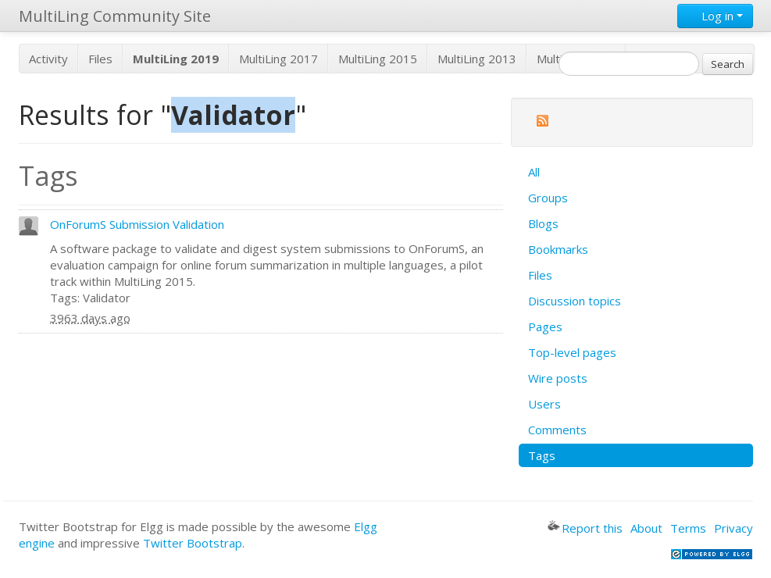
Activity (48, 58)
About (646, 528)
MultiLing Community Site (115, 16)
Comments (557, 429)
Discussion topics (574, 301)
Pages (545, 326)
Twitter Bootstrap (192, 543)
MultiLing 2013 (476, 58)
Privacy (733, 528)
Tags (541, 455)
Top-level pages (572, 352)
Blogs (543, 223)
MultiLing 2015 (377, 58)
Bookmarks (558, 249)
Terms (688, 528)
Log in (715, 15)
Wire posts (557, 378)
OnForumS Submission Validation (137, 224)
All (534, 172)
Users (544, 404)
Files (100, 58)
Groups (548, 197)
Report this (585, 528)
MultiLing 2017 (278, 58)
